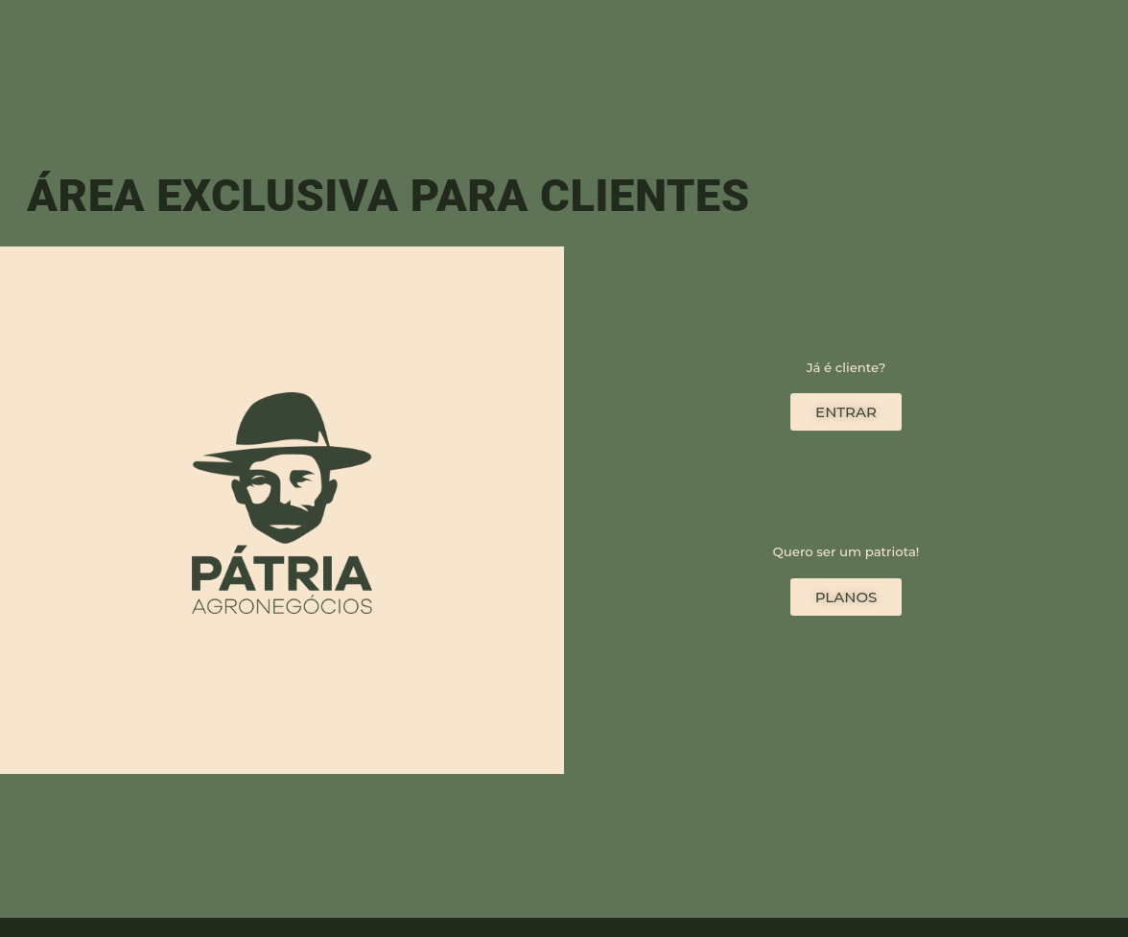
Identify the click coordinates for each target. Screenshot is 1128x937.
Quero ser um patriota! (846, 551)
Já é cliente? (846, 367)
